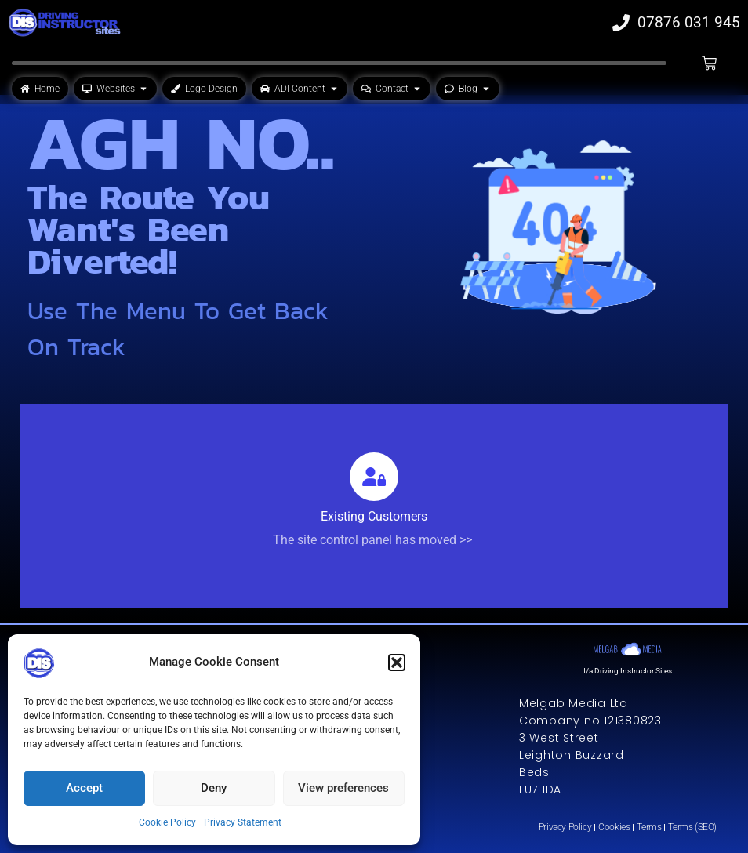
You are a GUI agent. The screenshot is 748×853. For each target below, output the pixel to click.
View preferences (343, 788)
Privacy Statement (242, 822)
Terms (649, 827)
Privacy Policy (565, 827)
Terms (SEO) (692, 827)
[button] (397, 662)
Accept (84, 788)
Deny (214, 788)
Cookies (614, 827)
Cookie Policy (167, 822)
